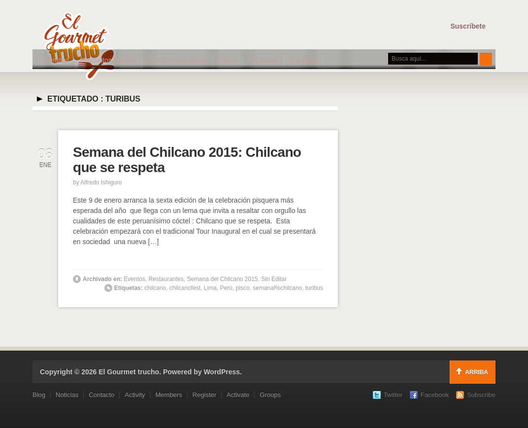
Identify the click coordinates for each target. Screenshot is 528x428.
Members (169, 394)
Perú (226, 288)
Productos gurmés (109, 60)
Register (204, 394)
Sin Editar (263, 60)
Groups (270, 394)
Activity (135, 394)
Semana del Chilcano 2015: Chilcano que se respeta (187, 159)
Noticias (67, 394)
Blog (39, 394)
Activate (238, 394)
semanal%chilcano (277, 288)
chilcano (155, 288)
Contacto (303, 60)
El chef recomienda (177, 60)
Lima (210, 288)
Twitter (393, 394)
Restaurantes (165, 279)
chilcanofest (184, 288)
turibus (314, 288)
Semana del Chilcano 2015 (222, 279)
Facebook (435, 394)
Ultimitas (56, 60)
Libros (227, 60)
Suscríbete (468, 26)
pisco (243, 288)
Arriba (476, 372)
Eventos (134, 279)
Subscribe (481, 394)
